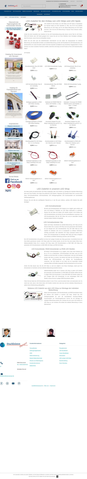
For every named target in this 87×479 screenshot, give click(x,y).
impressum (52, 385)
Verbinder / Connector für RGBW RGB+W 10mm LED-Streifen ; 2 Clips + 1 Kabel (72, 103)
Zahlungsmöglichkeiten (35, 350)
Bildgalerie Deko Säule (13, 150)
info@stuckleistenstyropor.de (7, 376)
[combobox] (33, 6)
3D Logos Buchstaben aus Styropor (13, 163)
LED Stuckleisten (63, 350)
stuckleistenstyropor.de (37, 385)
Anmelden (72, 1)
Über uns (46, 385)
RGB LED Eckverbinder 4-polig (72, 84)
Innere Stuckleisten (64, 353)
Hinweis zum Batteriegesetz (36, 360)
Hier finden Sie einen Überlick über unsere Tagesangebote (14, 28)
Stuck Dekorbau (63, 363)
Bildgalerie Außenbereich (14, 126)
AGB (31, 353)
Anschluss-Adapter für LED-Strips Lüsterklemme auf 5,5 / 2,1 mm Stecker (72, 123)
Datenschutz (33, 365)
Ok (57, 476)
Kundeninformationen (35, 363)
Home (6, 17)
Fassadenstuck (63, 348)
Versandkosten (33, 348)
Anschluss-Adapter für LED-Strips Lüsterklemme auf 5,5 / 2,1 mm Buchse (53, 123)
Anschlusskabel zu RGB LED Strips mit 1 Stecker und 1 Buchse (72, 143)
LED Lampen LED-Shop (14, 17)
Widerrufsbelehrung (34, 355)
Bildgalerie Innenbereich (14, 138)
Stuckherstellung (63, 360)
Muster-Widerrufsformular (36, 358)
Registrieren (79, 1)
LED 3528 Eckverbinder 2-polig (53, 66)
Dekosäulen (62, 355)
